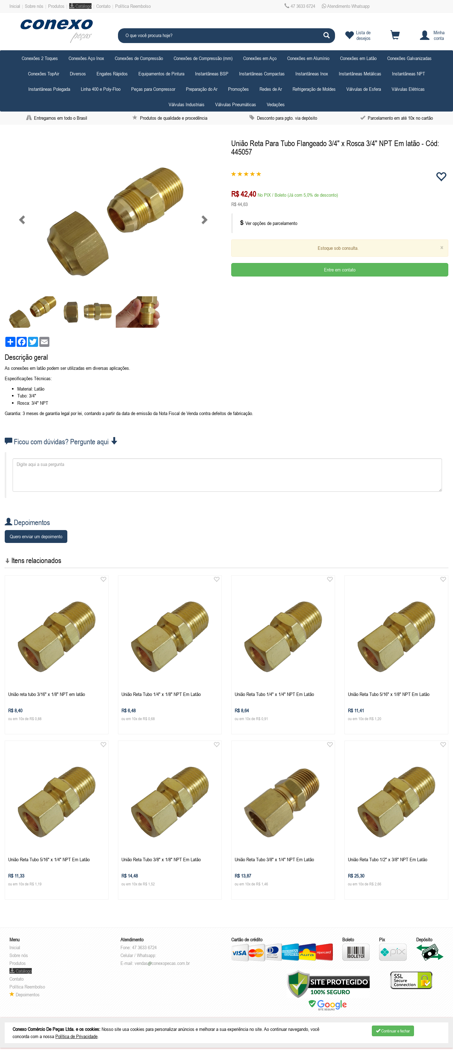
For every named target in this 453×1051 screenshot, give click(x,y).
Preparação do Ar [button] (201, 89)
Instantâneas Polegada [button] (49, 89)
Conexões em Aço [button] (260, 58)
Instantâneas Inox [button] (311, 73)
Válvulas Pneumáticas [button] (235, 104)
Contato (103, 6)
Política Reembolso (133, 6)
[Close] (441, 247)
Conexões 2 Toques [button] (40, 58)
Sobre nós (34, 6)
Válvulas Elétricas (408, 89)
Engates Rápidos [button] (112, 73)
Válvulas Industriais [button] (186, 104)
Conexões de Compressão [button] (139, 58)
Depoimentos (24, 994)
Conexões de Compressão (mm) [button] (203, 58)
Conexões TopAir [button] (43, 73)
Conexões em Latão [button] (358, 58)
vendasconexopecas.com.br (162, 963)
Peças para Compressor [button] (153, 89)
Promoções (238, 89)
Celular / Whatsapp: (138, 955)
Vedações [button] (276, 104)
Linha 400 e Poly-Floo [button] (100, 89)
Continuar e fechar (393, 1030)
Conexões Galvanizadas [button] (409, 58)
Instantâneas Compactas (262, 73)
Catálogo (80, 6)
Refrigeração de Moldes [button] (314, 89)
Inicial (14, 6)
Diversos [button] (78, 73)
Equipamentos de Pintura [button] (161, 73)
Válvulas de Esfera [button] (363, 89)
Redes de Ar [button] (271, 89)
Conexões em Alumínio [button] (308, 58)
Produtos (56, 6)
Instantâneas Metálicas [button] (360, 73)
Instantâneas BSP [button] (211, 73)
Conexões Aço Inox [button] (86, 58)
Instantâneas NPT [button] (408, 73)
